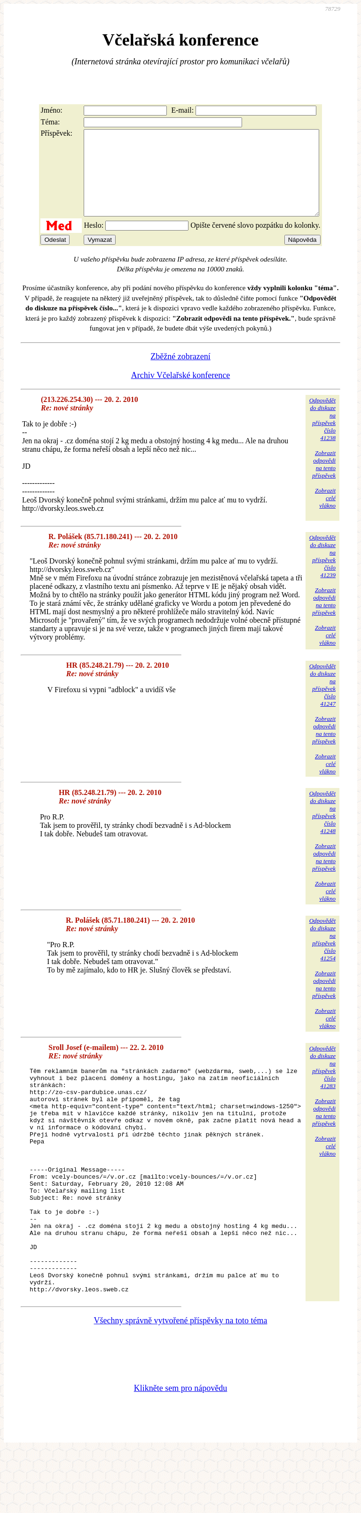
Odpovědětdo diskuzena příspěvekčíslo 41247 (322, 701)
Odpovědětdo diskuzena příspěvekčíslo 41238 (322, 436)
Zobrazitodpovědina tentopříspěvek (324, 481)
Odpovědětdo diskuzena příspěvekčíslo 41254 (322, 956)
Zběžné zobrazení (180, 373)
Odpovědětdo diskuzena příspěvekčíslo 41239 (322, 573)
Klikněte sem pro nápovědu (180, 1450)
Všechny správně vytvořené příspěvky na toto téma (180, 1382)
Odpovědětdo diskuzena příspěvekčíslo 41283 (322, 1084)
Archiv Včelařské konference (180, 392)
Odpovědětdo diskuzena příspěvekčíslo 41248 (322, 829)
